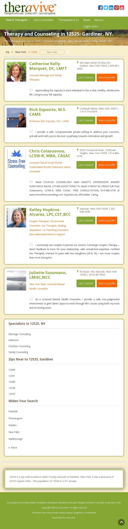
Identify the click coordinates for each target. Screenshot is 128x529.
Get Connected (44, 20)
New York (20, 52)
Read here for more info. (64, 517)
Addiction (13, 340)
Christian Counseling (19, 346)
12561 (11, 375)
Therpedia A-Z (68, 20)
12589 (11, 369)
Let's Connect (85, 77)
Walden (12, 425)
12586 (11, 381)
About (99, 20)
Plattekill (13, 411)
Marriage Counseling (19, 334)
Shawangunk (15, 418)
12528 (11, 387)
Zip (7, 52)
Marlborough (15, 438)
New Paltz (14, 432)
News (86, 20)
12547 (11, 393)
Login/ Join (91, 26)
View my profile (107, 77)
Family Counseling (18, 352)
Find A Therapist (18, 20)
